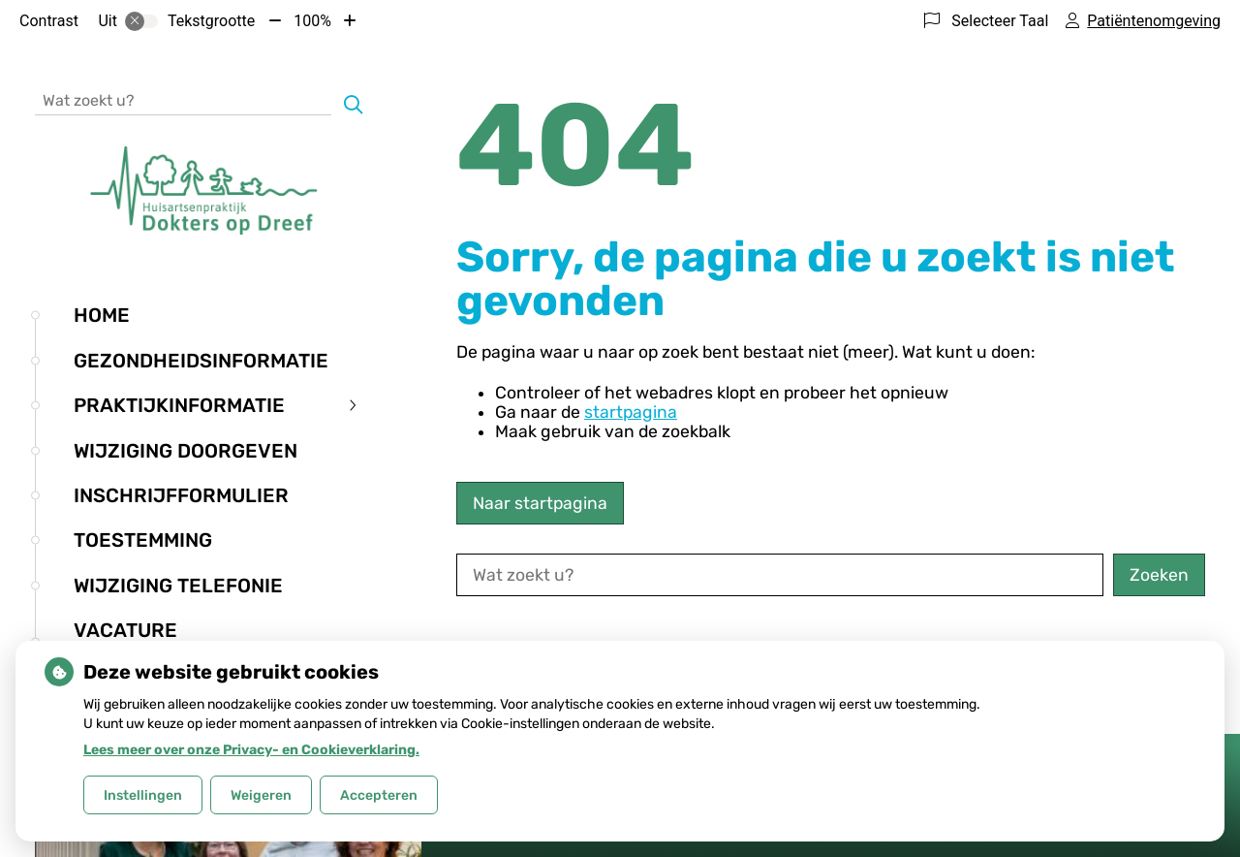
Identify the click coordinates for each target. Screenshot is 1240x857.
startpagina (630, 412)
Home (102, 315)
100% (312, 21)
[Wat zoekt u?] (183, 99)
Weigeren (261, 795)
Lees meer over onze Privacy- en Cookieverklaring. (251, 750)
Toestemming (143, 540)
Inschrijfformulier (181, 495)
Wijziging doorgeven (185, 450)
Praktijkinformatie (179, 405)
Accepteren (379, 795)
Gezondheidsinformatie (201, 360)
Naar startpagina (540, 503)
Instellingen (143, 795)
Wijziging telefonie (178, 585)
